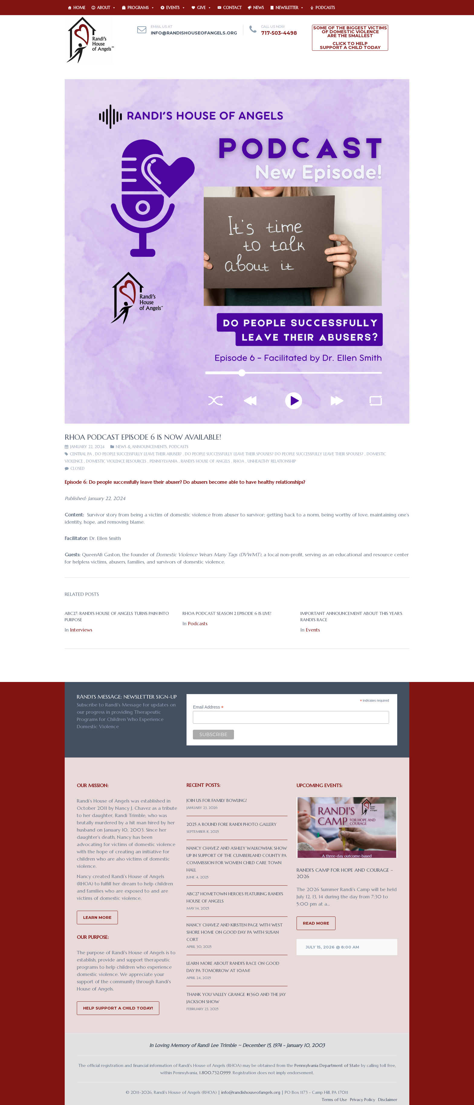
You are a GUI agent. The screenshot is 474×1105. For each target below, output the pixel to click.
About (106, 7)
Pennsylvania (163, 461)
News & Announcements (141, 446)
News (258, 7)
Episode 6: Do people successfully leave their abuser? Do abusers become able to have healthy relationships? (185, 482)
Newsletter (290, 7)
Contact (232, 7)
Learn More (97, 917)
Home (79, 7)
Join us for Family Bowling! (217, 800)
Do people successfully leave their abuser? (138, 454)
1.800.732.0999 (215, 1072)
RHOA (238, 461)
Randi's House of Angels (205, 461)
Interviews (81, 630)
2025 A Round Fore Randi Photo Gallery (232, 824)
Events (175, 7)
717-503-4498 (279, 33)
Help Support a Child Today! (118, 1008)
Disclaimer (387, 1099)
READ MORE (316, 923)
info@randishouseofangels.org (194, 33)
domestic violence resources (116, 461)
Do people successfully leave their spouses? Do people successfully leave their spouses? (274, 454)
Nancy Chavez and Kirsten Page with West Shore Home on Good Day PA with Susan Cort (235, 932)
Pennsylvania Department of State (327, 1065)
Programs (141, 7)
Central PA (81, 454)
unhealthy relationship (272, 461)
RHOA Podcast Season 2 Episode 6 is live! (227, 613)
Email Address (208, 707)
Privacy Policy (362, 1099)
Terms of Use (334, 1099)
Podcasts (325, 7)
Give (204, 7)
